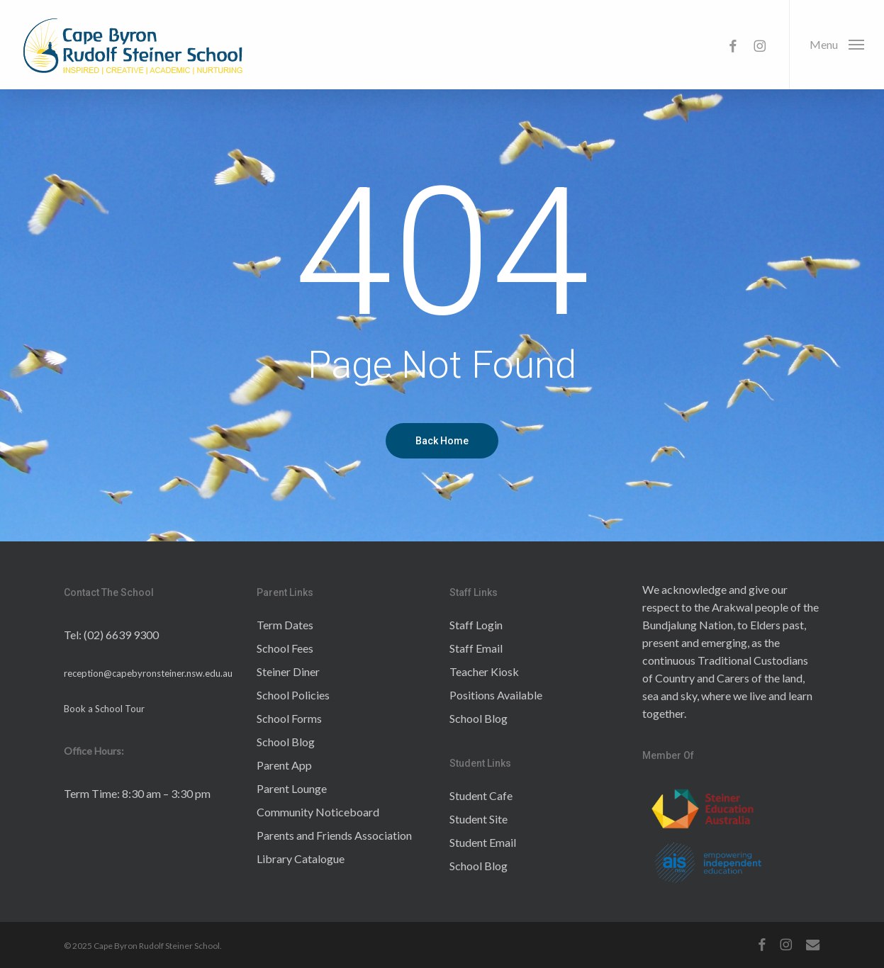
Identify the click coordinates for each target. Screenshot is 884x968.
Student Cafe (481, 795)
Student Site (478, 819)
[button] (836, 44)
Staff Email (476, 648)
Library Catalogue (301, 858)
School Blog (286, 741)
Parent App (284, 765)
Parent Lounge (292, 788)
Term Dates (285, 624)
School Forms (289, 718)
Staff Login (476, 624)
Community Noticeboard (318, 811)
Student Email (482, 842)
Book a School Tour (104, 708)
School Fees (285, 648)
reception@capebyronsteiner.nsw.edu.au (148, 673)
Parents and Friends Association (334, 835)
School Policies (293, 695)
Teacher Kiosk (484, 671)
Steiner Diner (288, 671)
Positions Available (495, 695)
